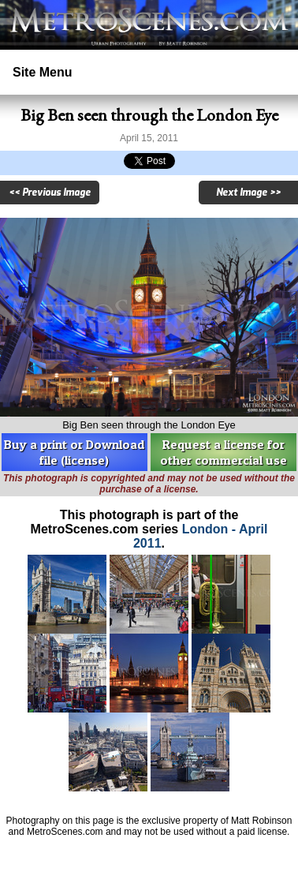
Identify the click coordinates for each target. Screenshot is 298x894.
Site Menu (43, 72)
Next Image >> (248, 192)
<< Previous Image (50, 192)
